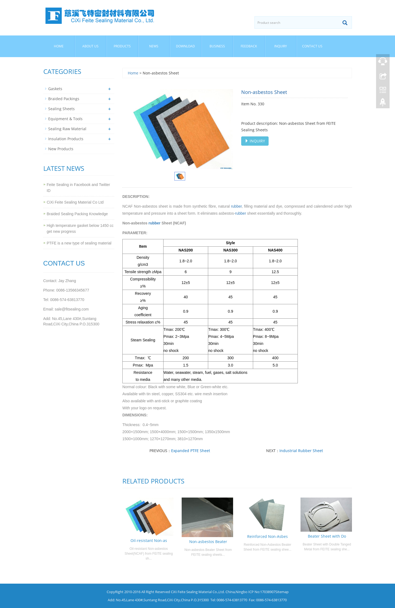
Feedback (249, 46)
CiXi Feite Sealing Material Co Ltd (75, 202)
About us (90, 46)
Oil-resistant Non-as (148, 540)
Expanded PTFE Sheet (190, 450)
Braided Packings (63, 98)
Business (217, 46)
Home (59, 46)
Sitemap (282, 591)
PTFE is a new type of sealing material (79, 243)
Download (185, 46)
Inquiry (280, 46)
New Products (60, 148)
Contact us (312, 46)
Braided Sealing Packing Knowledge (77, 214)
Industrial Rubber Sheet (301, 450)
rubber (236, 206)
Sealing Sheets (61, 108)
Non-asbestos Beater (208, 541)
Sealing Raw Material (67, 128)
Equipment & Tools (65, 118)
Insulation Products (65, 138)
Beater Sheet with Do (327, 536)
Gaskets (55, 88)
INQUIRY (255, 140)
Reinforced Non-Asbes (267, 536)
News (153, 46)
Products (122, 46)
